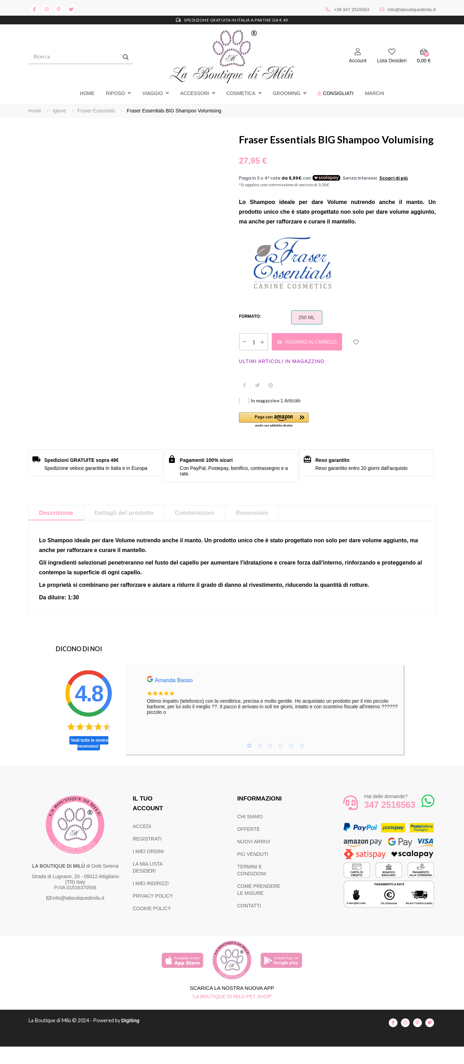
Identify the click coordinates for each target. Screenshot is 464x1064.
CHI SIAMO (250, 834)
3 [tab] (270, 763)
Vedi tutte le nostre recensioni (89, 761)
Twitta (257, 402)
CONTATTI (249, 923)
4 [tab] (280, 763)
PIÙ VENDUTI (252, 872)
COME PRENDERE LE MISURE (258, 907)
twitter (71, 9)
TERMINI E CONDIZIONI (251, 888)
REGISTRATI (147, 856)
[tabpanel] (288, 713)
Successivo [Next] (225, 132)
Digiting (134, 1038)
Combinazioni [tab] (198, 530)
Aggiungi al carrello (312, 358)
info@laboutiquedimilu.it (412, 9)
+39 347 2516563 (351, 9)
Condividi (244, 402)
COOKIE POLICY (152, 926)
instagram (46, 9)
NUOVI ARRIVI (253, 859)
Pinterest (270, 402)
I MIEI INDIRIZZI (151, 901)
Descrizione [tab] (56, 530)
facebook (34, 9)
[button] (288, 438)
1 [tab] (249, 763)
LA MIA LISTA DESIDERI (147, 885)
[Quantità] (253, 358)
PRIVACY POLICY (153, 913)
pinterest (58, 9)
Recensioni (257, 530)
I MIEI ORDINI (148, 869)
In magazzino (265, 418)
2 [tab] (259, 763)
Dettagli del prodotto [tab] (126, 530)
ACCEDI (142, 844)
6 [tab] (301, 763)
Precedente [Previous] (28, 132)
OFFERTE (248, 847)
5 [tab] (291, 763)
